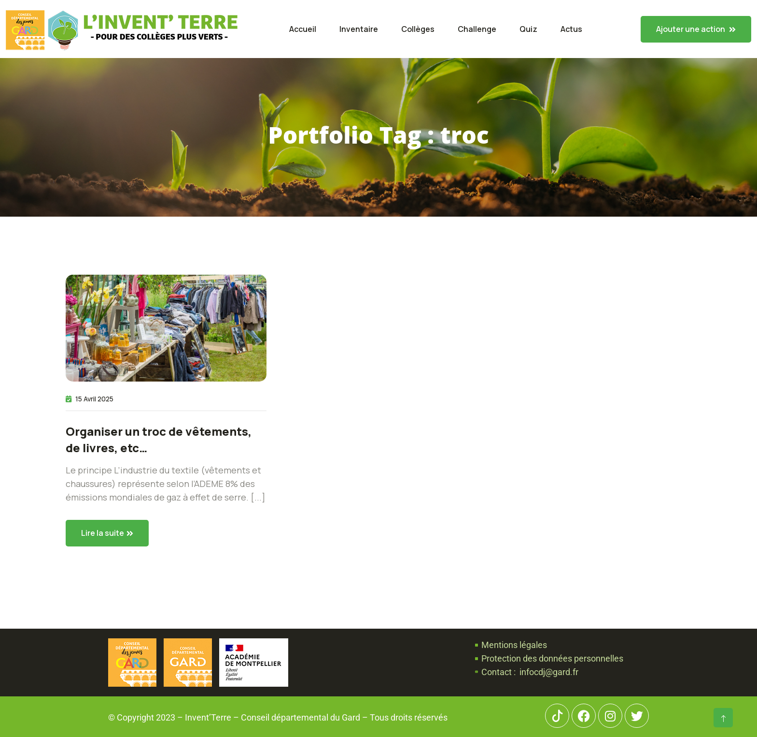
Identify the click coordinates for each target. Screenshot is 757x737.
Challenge (477, 29)
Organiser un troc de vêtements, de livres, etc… (159, 439)
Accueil (302, 29)
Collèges (418, 29)
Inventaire (358, 29)
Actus (571, 29)
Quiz (528, 29)
